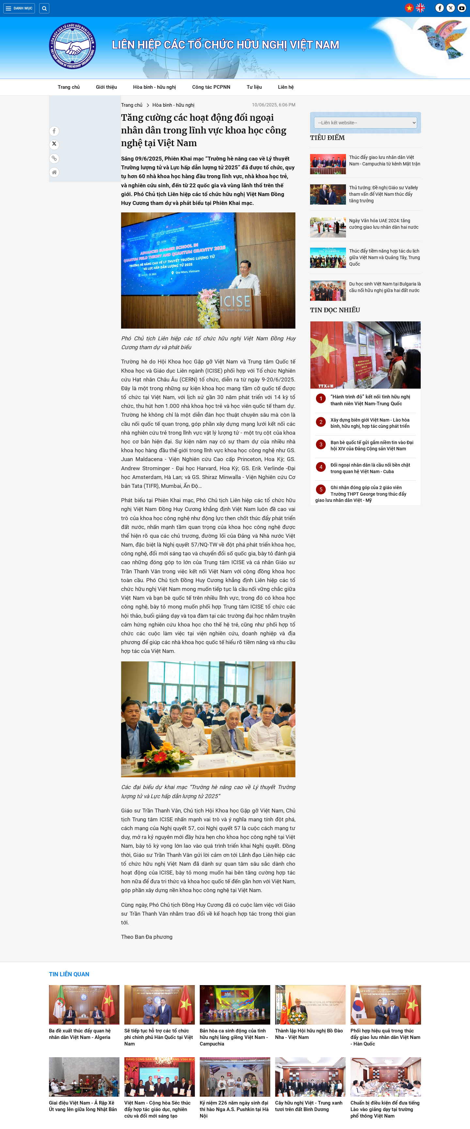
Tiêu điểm (327, 138)
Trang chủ (69, 87)
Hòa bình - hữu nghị (154, 87)
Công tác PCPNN (211, 87)
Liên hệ (286, 87)
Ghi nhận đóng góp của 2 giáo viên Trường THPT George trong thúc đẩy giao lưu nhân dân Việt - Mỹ (360, 494)
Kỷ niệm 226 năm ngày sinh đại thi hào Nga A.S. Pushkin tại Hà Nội (234, 1049)
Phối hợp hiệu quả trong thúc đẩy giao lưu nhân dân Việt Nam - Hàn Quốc (385, 977)
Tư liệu (258, 88)
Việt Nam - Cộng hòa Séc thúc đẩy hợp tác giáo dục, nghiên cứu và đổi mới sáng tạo (157, 1049)
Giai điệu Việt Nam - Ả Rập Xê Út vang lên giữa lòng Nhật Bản (83, 1046)
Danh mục (19, 8)
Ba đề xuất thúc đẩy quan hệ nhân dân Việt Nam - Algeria (80, 974)
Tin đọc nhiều (335, 310)
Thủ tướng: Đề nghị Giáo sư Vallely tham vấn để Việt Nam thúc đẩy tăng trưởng (383, 194)
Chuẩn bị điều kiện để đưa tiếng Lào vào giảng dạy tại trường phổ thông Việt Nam (385, 1049)
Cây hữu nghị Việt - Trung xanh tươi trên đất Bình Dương (308, 1046)
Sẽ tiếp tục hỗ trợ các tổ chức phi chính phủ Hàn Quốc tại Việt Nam (158, 977)
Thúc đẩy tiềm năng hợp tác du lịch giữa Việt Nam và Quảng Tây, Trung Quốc (384, 257)
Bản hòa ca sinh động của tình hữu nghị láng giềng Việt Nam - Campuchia (234, 977)
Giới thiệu (106, 87)
